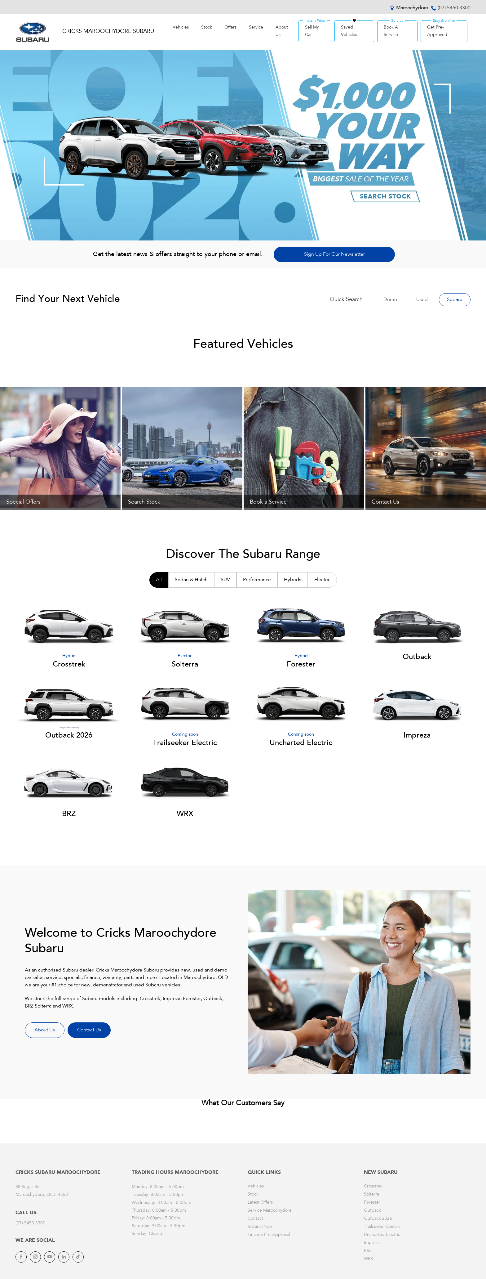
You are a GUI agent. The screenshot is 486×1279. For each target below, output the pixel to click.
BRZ (368, 1251)
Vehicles (181, 27)
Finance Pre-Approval (269, 1235)
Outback (372, 1211)
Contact (255, 1219)
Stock (206, 27)
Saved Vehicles (349, 31)
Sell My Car (312, 31)
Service (256, 27)
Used (422, 299)
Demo (390, 299)
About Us (282, 31)
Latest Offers (260, 1202)
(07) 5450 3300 (454, 8)
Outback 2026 (378, 1219)
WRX (368, 1259)
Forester (372, 1202)
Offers (230, 27)
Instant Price (260, 1227)
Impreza (372, 1243)
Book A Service (391, 31)
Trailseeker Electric (382, 1227)
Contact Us (89, 1030)
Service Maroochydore (270, 1211)
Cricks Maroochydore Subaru (108, 31)
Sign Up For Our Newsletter (334, 254)
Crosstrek (373, 1186)
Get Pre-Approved (437, 31)
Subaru (454, 299)
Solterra (371, 1194)
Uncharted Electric (382, 1235)
